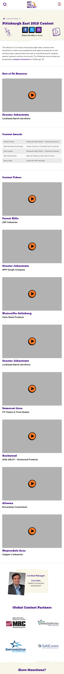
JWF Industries (10, 222)
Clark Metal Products (13, 317)
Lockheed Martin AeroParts (16, 118)
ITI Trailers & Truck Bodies (15, 412)
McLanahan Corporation (14, 507)
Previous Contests (12, 18)
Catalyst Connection (21, 59)
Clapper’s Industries (12, 554)
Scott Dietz (36, 581)
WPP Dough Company (13, 270)
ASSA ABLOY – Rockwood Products (20, 459)
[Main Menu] (60, 4)
